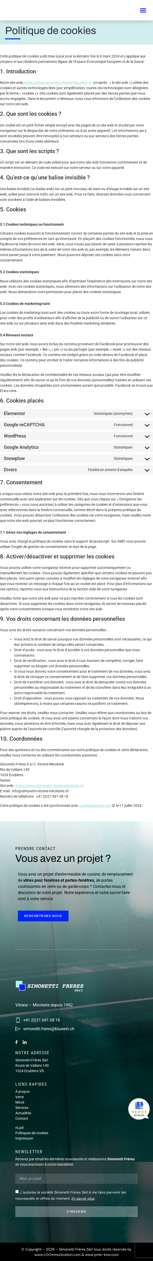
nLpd (19, 1128)
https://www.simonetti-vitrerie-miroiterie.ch (58, 83)
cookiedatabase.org (95, 806)
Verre (19, 1097)
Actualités (23, 1113)
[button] (143, 10)
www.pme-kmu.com (102, 1254)
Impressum (24, 1138)
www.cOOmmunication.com (57, 1254)
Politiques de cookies (31, 1133)
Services (21, 1108)
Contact (21, 1118)
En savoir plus (83, 1198)
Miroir (20, 1102)
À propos (22, 1092)
